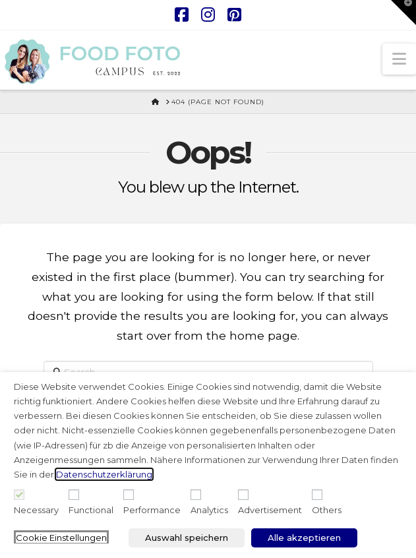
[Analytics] (196, 494)
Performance (152, 510)
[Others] (317, 494)
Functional (91, 510)
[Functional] (74, 494)
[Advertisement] (243, 494)
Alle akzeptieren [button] (304, 537)
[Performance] (128, 494)
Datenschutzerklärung (104, 474)
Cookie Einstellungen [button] (61, 537)
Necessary (36, 510)
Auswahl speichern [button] (186, 537)
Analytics (209, 510)
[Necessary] (19, 494)
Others (327, 510)
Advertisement (270, 510)
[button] (399, 59)
